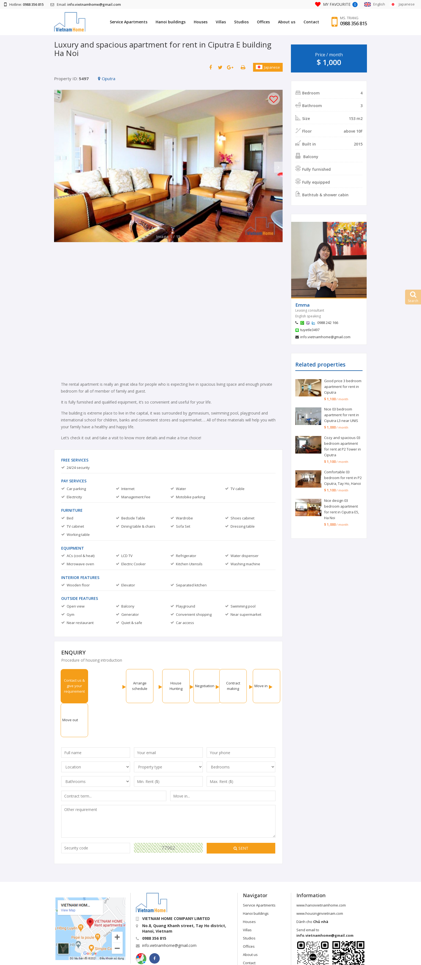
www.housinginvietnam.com (319, 879)
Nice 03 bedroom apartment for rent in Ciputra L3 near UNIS (341, 415)
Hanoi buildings (171, 21)
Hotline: (24, 4)
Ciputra (106, 78)
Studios (241, 21)
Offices (263, 21)
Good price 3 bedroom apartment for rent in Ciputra (342, 386)
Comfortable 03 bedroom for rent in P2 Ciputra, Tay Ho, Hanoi (343, 477)
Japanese (268, 67)
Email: (85, 4)
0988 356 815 (353, 23)
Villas (221, 21)
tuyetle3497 (309, 329)
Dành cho (312, 887)
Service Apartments (128, 21)
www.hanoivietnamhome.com (321, 871)
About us (286, 21)
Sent (241, 814)
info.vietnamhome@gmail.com (325, 336)
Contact (311, 21)
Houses (200, 21)
